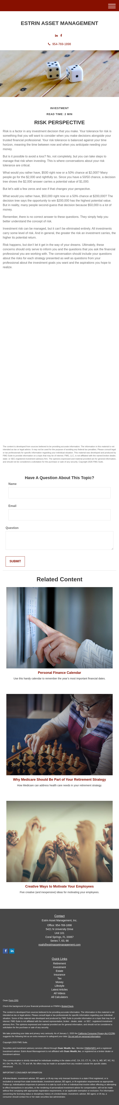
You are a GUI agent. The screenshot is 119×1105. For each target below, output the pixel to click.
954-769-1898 (59, 44)
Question (12, 527)
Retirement (59, 963)
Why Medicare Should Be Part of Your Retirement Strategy (59, 779)
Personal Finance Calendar (59, 673)
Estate (59, 970)
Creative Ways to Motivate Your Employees (59, 886)
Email (12, 505)
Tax (60, 978)
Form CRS (13, 1000)
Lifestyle (59, 985)
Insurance (59, 974)
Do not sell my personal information (84, 1036)
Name (12, 483)
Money (59, 982)
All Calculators (59, 997)
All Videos (59, 993)
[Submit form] (15, 561)
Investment (59, 967)
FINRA (87, 1048)
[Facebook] (61, 36)
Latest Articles (59, 989)
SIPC (94, 1048)
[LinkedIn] (56, 36)
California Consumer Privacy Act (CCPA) (96, 1033)
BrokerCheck (68, 1006)
